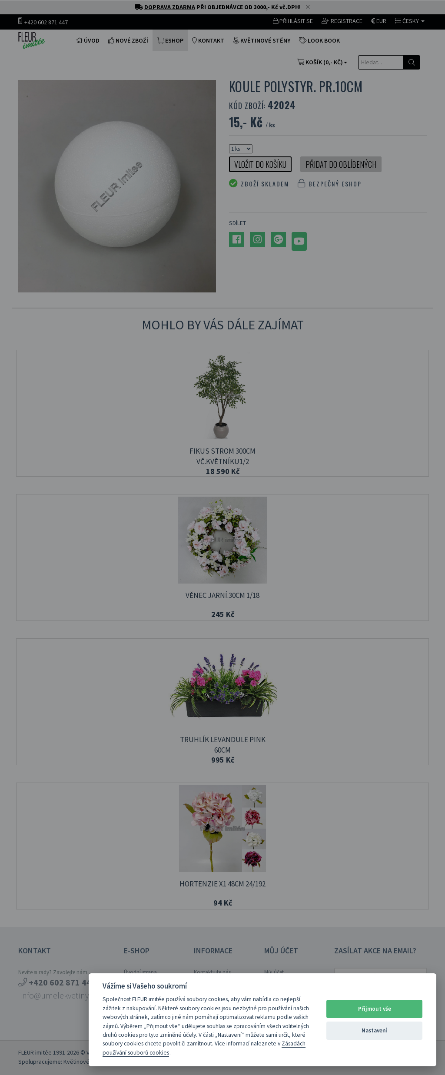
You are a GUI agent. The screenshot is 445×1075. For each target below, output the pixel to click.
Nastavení (374, 1030)
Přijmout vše (374, 1008)
